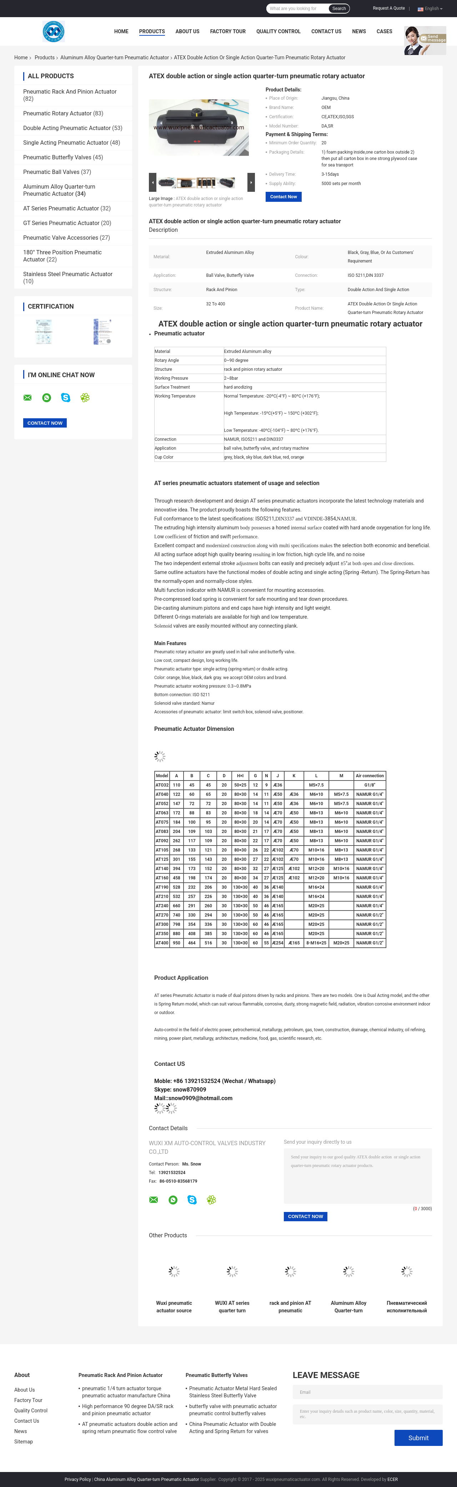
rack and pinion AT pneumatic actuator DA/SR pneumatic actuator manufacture (290, 1307)
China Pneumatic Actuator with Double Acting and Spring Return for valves (232, 1427)
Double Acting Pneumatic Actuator (67, 128)
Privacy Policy (78, 1479)
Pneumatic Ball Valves (51, 172)
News (359, 31)
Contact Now (283, 196)
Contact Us (326, 31)
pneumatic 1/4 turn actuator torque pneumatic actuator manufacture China (126, 1392)
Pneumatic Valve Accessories (60, 237)
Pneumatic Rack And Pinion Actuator (70, 91)
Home (121, 31)
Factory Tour (228, 31)
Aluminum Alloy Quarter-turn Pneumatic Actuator (114, 57)
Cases (384, 31)
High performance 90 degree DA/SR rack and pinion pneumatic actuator (128, 1409)
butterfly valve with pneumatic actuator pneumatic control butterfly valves (233, 1409)
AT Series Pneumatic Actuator (61, 208)
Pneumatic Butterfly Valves (57, 157)
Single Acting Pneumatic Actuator (66, 142)
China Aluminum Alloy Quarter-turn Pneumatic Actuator (146, 1479)
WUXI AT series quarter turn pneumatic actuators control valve (232, 1307)
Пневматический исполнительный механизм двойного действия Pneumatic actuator (407, 1307)
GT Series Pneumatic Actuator (61, 223)
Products (152, 31)
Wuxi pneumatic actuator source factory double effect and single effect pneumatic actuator (174, 1307)
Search (339, 8)
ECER (392, 1479)
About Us (188, 31)
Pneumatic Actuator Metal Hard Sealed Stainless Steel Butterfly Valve (233, 1392)
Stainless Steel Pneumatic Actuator (67, 274)
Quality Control (278, 31)
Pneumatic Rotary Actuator (57, 113)
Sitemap (23, 1441)
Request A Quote (389, 8)
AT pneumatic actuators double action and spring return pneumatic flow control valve (129, 1427)
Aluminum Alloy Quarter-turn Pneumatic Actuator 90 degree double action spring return (348, 1307)
